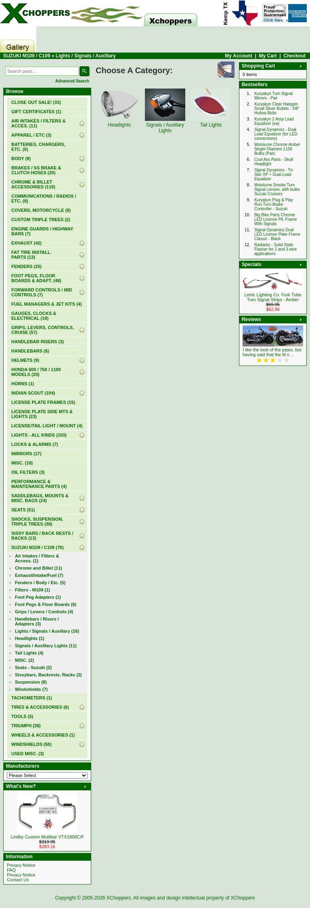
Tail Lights (211, 122)
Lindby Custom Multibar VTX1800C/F (47, 836)
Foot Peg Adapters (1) (38, 597)
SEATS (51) (23, 509)
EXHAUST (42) (26, 243)
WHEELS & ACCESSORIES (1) (43, 735)
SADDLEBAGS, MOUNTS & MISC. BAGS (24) (40, 498)
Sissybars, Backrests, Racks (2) (48, 674)
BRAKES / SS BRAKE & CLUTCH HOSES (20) (36, 170)
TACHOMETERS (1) (31, 697)
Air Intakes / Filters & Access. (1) (37, 558)
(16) (47, 631)
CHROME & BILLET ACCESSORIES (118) (33, 184)
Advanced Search (72, 81)
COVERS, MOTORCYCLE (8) (41, 210)
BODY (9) (21, 158)
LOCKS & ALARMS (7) (34, 444)
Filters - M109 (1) (32, 589)
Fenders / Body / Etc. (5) (40, 582)
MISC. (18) (22, 462)
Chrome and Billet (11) (38, 568)
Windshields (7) (31, 689)
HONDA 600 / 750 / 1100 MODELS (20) (36, 372)
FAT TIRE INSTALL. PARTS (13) (31, 255)
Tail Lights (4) (29, 652)
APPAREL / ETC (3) (31, 135)
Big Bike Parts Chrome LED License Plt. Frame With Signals (275, 219)
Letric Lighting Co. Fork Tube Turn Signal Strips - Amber (272, 297)
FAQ (11, 870)
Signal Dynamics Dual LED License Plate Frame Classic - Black (277, 234)
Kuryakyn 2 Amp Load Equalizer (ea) (274, 121)
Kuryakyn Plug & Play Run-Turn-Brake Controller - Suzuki (273, 204)
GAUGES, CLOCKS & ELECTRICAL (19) (33, 316)
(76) (37, 547)
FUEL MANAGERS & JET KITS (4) (46, 304)
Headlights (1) (29, 638)
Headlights (119, 122)
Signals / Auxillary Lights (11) (46, 645)
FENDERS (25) (26, 266)
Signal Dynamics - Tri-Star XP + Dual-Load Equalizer (274, 174)
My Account (238, 56)
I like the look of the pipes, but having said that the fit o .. (272, 352)
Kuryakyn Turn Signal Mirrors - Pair (273, 95)
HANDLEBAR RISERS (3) (37, 341)
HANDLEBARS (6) (30, 350)
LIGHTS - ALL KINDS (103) (39, 435)
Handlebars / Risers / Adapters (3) (37, 621)
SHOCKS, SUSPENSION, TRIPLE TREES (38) (37, 521)
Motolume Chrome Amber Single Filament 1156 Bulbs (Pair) (277, 149)
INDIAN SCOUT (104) (33, 393)
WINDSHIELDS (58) (31, 744)
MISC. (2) (24, 660)
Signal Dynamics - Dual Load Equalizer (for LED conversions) (275, 134)
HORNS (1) (22, 383)
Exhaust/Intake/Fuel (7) (39, 575)
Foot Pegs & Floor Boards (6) (45, 604)
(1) (36, 111)
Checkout (294, 56)
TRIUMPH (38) (26, 725)
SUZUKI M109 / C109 (26, 56)
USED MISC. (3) (27, 753)
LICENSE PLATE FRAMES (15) (43, 402)
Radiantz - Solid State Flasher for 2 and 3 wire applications (275, 249)
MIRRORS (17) (26, 453)
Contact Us (18, 879)
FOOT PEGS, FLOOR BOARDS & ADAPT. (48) (36, 278)
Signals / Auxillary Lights (165, 124)
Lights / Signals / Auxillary (86, 56)
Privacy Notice (21, 865)
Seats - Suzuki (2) (33, 667)
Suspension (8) (31, 682)
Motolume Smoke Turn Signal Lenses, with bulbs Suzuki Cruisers (277, 189)
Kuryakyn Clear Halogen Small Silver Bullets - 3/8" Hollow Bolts (277, 108)
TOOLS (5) (22, 716)
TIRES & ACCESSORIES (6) (40, 707)
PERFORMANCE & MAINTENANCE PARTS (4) (39, 484)
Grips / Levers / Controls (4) (44, 611)
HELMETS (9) (25, 360)
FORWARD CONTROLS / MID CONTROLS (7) (41, 292)
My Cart (268, 56)
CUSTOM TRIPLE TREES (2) (40, 219)
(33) (36, 102)
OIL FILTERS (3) (28, 472)
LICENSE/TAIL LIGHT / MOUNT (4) (46, 425)
